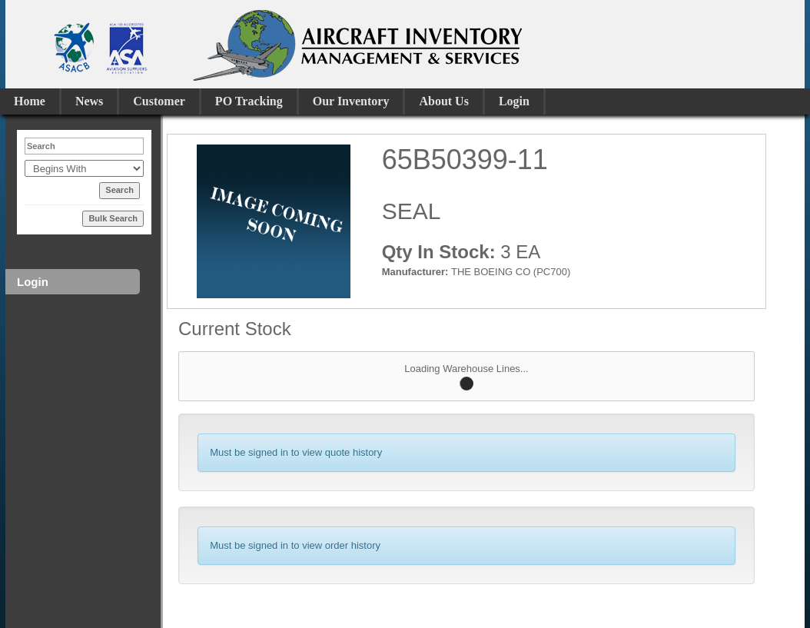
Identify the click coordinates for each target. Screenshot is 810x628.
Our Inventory (351, 101)
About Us (443, 101)
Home (29, 101)
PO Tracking (249, 101)
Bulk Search (113, 218)
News (89, 101)
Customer (159, 101)
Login (514, 101)
